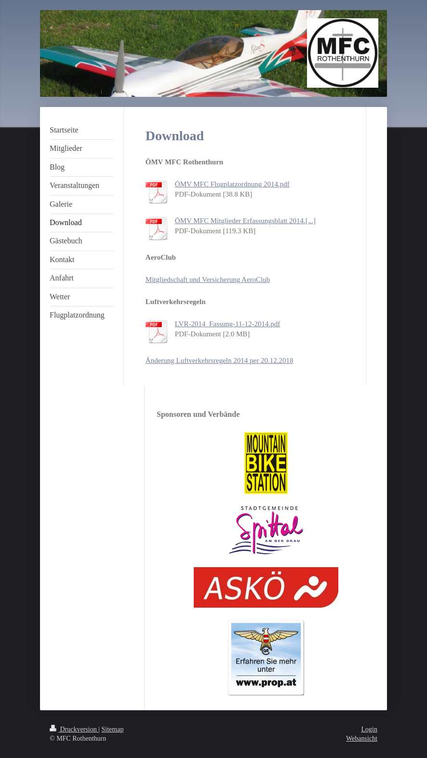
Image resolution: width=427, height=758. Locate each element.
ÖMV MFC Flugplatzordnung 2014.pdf (232, 184)
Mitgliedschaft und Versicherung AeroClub (208, 279)
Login (369, 729)
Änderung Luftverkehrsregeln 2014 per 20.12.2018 (220, 360)
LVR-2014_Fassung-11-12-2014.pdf (227, 324)
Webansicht (361, 738)
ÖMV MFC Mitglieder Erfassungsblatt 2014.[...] (245, 221)
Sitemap (113, 729)
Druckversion (74, 729)
